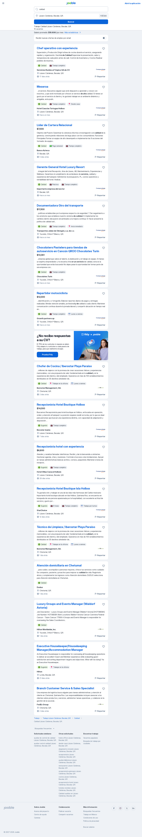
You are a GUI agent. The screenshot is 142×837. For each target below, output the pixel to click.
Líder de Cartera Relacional (54, 125)
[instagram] (120, 808)
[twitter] (127, 808)
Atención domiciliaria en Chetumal (59, 565)
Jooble (17, 832)
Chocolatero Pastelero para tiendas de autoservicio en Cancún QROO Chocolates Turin (68, 249)
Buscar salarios (88, 827)
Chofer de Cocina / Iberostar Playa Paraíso (64, 366)
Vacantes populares (90, 738)
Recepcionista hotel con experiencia (60, 446)
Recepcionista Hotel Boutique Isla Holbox (63, 488)
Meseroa (42, 86)
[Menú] (3, 3)
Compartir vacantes (66, 814)
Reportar (99, 76)
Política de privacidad (91, 821)
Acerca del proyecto (41, 811)
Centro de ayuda (40, 814)
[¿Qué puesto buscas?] (71, 9)
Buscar (71, 22)
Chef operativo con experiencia (57, 48)
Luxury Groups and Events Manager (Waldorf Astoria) (66, 605)
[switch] (104, 38)
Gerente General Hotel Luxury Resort (61, 167)
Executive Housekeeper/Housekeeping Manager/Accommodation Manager (62, 647)
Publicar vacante (65, 811)
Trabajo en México (90, 814)
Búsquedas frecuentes (45, 728)
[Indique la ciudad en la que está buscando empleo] (71, 16)
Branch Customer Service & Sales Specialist (65, 688)
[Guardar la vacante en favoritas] (103, 48)
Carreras (37, 818)
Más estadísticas (73, 32)
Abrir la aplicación (132, 3)
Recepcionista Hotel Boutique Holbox (61, 404)
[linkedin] (133, 808)
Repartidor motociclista (52, 293)
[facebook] (114, 808)
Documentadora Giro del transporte (60, 205)
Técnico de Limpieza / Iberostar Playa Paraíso (66, 527)
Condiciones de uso (90, 818)
